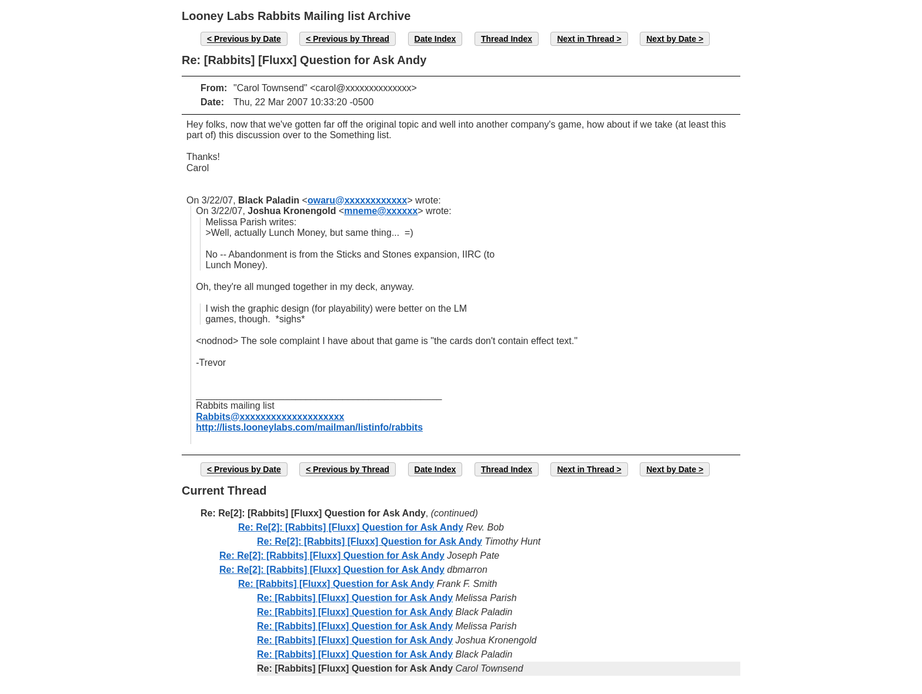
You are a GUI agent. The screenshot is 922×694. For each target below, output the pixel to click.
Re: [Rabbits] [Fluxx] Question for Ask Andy (336, 584)
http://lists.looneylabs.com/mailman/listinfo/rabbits (309, 427)
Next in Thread (585, 39)
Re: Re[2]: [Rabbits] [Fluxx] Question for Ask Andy (350, 527)
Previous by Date (247, 39)
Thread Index (506, 39)
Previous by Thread (351, 39)
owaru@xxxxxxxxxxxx (357, 200)
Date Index (435, 39)
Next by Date (671, 39)
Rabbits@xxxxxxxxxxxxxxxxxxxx (270, 417)
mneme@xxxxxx (380, 211)
